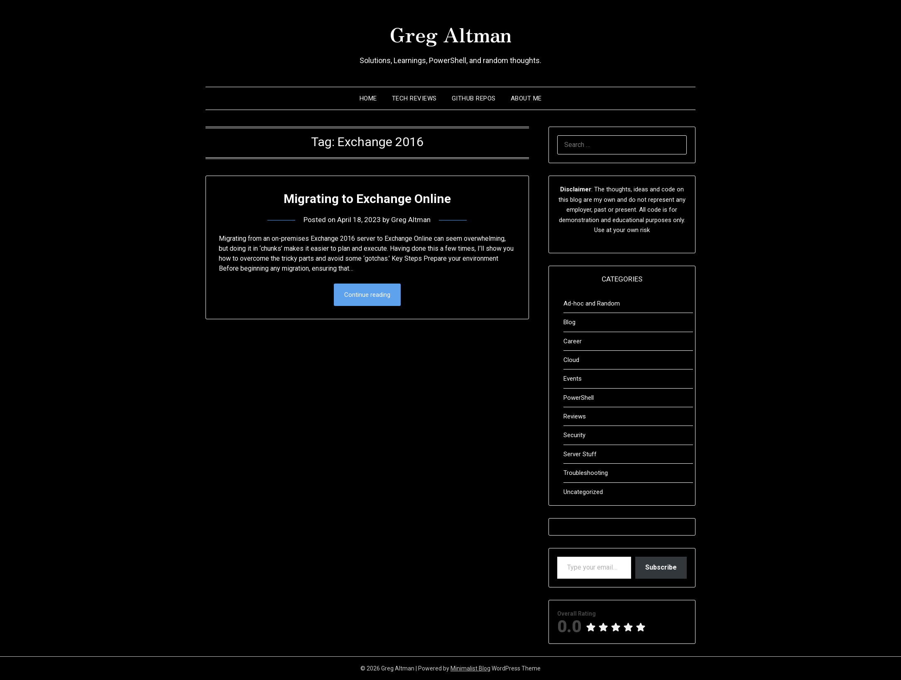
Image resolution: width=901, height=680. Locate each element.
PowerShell (578, 397)
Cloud (571, 360)
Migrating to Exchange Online (367, 198)
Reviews (574, 416)
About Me (526, 98)
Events (572, 378)
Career (572, 341)
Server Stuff (580, 454)
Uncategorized (583, 492)
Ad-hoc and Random (591, 303)
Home (368, 98)
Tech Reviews (414, 98)
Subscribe (661, 567)
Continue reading (367, 294)
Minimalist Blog (470, 668)
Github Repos (474, 98)
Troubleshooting (585, 473)
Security (574, 435)
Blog (569, 322)
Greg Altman (450, 33)
